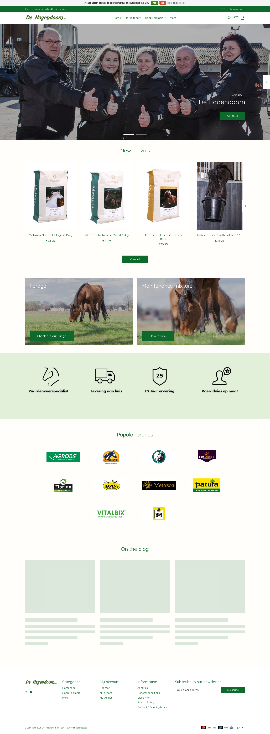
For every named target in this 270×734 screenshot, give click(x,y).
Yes (154, 3)
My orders (106, 692)
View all (135, 259)
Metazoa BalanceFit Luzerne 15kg (163, 236)
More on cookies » (177, 3)
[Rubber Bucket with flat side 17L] (219, 196)
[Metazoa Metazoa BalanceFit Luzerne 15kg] (163, 196)
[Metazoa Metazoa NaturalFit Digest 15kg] (50, 196)
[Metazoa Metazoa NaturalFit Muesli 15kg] (107, 196)
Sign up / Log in (237, 9)
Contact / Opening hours (152, 707)
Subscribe (233, 690)
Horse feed (69, 687)
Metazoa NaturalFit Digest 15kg (50, 235)
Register (105, 687)
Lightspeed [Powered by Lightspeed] (82, 727)
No (162, 3)
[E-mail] (197, 690)
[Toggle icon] (229, 18)
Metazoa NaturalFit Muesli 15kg (107, 235)
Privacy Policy (145, 702)
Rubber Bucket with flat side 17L (219, 235)
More (65, 697)
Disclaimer (143, 697)
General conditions (148, 692)
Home (117, 17)
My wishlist (106, 697)
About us (231, 115)
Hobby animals (71, 692)
